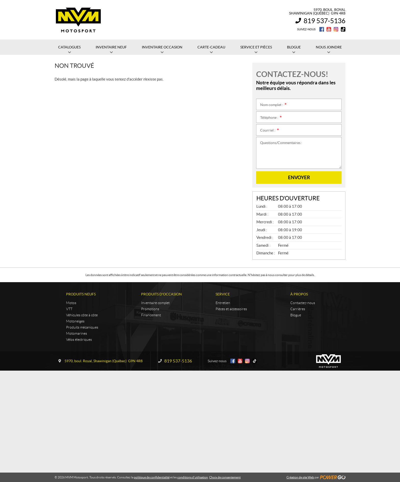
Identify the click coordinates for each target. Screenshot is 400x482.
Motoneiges (75, 321)
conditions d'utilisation (192, 477)
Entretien (223, 303)
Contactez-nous (302, 303)
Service (223, 294)
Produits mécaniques (82, 327)
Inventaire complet (155, 303)
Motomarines (76, 333)
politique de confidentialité (152, 477)
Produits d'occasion (161, 294)
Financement (151, 315)
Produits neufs (81, 294)
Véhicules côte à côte (82, 315)
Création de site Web (300, 477)
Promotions (150, 309)
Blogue (295, 315)
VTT (69, 309)
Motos (71, 303)
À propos (299, 294)
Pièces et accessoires (231, 309)
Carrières (297, 309)
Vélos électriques (79, 339)
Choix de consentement (225, 477)
